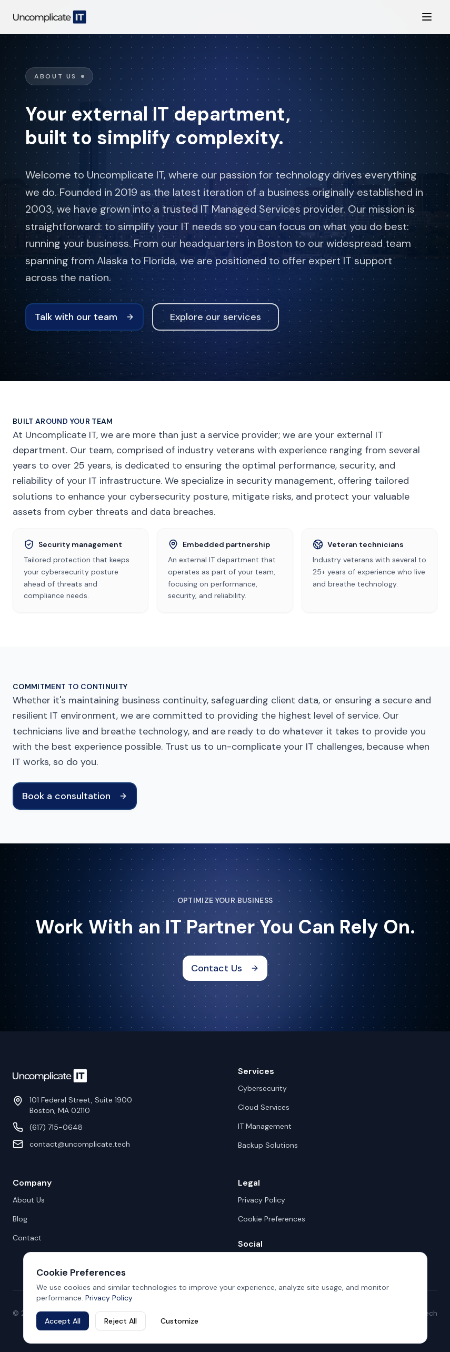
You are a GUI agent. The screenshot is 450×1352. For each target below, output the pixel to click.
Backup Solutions (268, 1145)
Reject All (120, 1321)
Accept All (63, 1321)
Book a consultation (74, 796)
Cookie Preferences (271, 1219)
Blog (20, 1219)
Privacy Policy (261, 1200)
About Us (29, 1200)
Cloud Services (263, 1107)
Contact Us (225, 968)
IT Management (265, 1126)
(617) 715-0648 (56, 1127)
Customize (179, 1321)
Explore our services (215, 317)
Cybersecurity (262, 1088)
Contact (27, 1237)
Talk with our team (84, 317)
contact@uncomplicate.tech (79, 1144)
